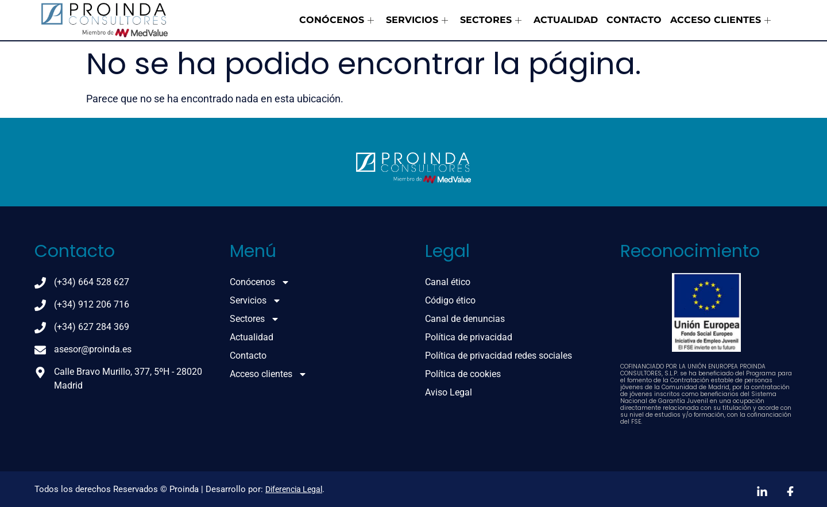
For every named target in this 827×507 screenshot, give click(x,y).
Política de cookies (463, 373)
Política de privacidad (468, 337)
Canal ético (447, 281)
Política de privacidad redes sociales (498, 355)
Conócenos (336, 19)
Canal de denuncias (465, 318)
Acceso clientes (720, 19)
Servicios (417, 19)
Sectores (490, 19)
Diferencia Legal (293, 489)
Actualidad (566, 19)
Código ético (450, 300)
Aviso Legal (448, 392)
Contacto (634, 19)
